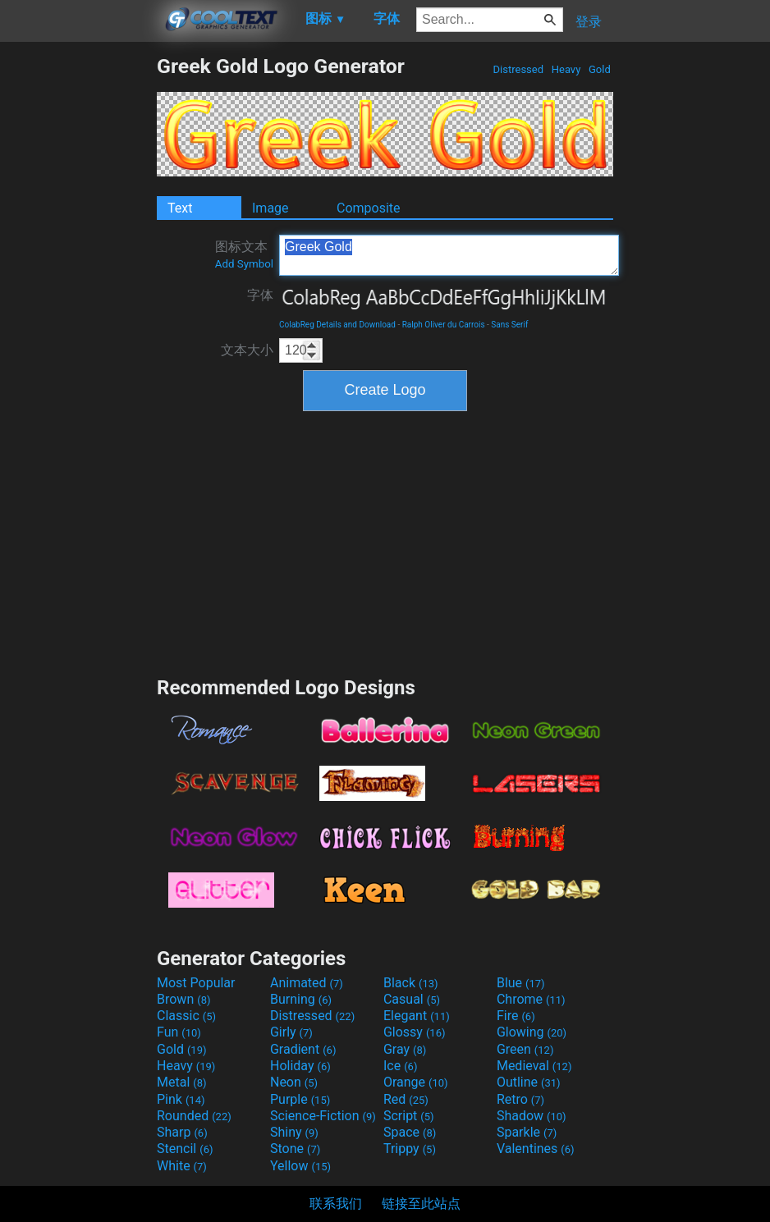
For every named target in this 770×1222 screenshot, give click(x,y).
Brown (183, 999)
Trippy (409, 1148)
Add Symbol (244, 264)
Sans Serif (509, 324)
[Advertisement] (78, 300)
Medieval (534, 1065)
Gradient (303, 1049)
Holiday (300, 1065)
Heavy (566, 69)
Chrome (531, 999)
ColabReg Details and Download (337, 324)
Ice (400, 1065)
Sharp (182, 1132)
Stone (295, 1148)
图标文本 (244, 254)
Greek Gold (449, 255)
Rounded (194, 1116)
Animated (306, 983)
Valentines (536, 1148)
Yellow (300, 1166)
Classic (186, 1015)
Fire (516, 1015)
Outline (529, 1082)
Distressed (518, 69)
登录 (588, 22)
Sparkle (527, 1132)
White (182, 1166)
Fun (179, 1032)
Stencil (185, 1148)
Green (525, 1049)
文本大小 (247, 350)
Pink (181, 1099)
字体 (260, 295)
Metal (182, 1082)
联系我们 (335, 1203)
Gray (404, 1049)
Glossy (414, 1032)
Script (408, 1116)
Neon (294, 1082)
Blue (521, 983)
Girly (291, 1032)
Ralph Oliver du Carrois (443, 324)
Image (270, 208)
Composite (369, 208)
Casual (411, 999)
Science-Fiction (323, 1116)
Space (409, 1132)
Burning (301, 999)
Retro (520, 1099)
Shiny (294, 1132)
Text (179, 208)
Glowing (531, 1032)
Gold (599, 69)
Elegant (416, 1015)
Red (406, 1099)
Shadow (531, 1116)
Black (410, 983)
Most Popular (196, 983)
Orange (415, 1082)
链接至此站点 (421, 1203)
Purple (300, 1099)
